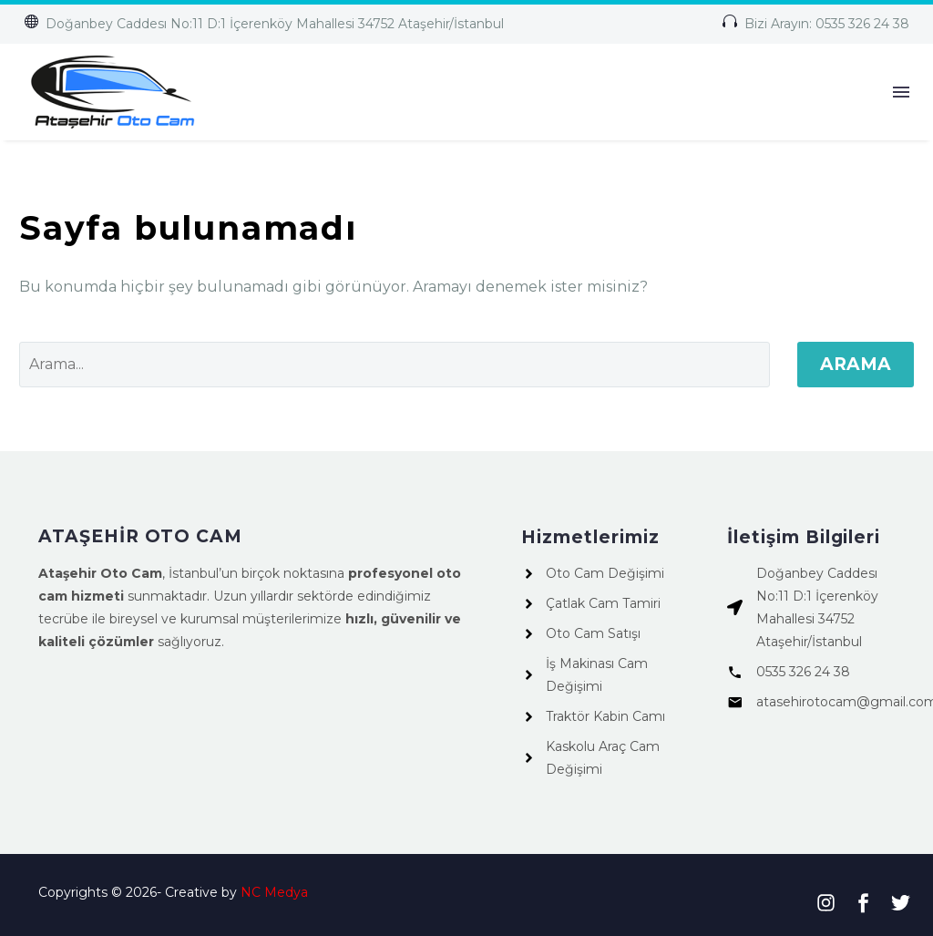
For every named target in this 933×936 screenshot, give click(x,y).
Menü (901, 92)
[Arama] (394, 364)
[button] (263, 24)
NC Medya (274, 892)
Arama (855, 364)
